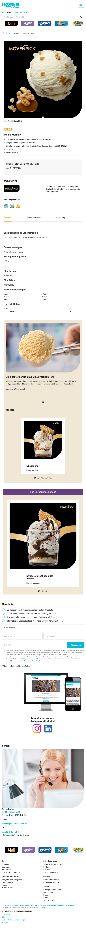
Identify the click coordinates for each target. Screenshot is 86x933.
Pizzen (4, 885)
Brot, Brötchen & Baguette (12, 879)
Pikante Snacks (7, 887)
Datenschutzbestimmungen (47, 661)
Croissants (47, 869)
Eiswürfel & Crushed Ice (11, 872)
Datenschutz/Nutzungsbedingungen (15, 920)
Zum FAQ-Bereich (9, 832)
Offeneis (16, 33)
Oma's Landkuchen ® (51, 879)
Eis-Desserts (6, 869)
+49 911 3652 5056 (20, 12)
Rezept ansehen (32, 470)
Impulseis (5, 864)
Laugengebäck (7, 882)
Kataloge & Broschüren (52, 889)
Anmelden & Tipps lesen (16, 389)
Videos (45, 897)
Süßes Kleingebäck (50, 872)
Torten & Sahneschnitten (52, 864)
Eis (9, 33)
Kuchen (46, 867)
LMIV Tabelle (48, 892)
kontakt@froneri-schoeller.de (29, 659)
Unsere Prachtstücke (51, 882)
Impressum (6, 914)
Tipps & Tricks (48, 900)
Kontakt (5, 922)
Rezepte (46, 895)
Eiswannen (6, 867)
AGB (4, 917)
